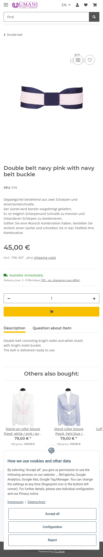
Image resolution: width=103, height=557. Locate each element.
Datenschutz (36, 502)
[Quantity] (51, 298)
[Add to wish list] (90, 60)
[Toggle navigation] (6, 3)
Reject (52, 540)
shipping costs (45, 257)
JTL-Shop (59, 551)
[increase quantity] (94, 298)
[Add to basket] (7, 48)
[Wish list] (85, 5)
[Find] (46, 17)
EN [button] (64, 4)
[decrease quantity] (9, 298)
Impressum (15, 502)
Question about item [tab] (52, 328)
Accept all (52, 514)
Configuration (52, 527)
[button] (77, 5)
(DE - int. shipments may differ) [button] (60, 280)
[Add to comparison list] (78, 60)
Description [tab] (14, 328)
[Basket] (94, 5)
